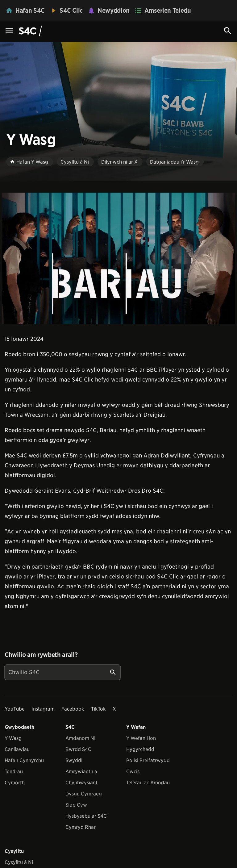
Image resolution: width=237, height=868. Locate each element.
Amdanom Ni (80, 738)
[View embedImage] (118, 258)
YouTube (15, 709)
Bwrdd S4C (78, 749)
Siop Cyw (76, 805)
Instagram (43, 709)
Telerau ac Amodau (148, 783)
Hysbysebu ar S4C (86, 816)
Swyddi (73, 760)
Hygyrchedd (140, 749)
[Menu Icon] (9, 31)
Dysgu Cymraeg (83, 794)
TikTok (98, 709)
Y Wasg (13, 738)
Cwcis (132, 771)
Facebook (72, 709)
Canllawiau (17, 749)
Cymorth (15, 783)
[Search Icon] (228, 31)
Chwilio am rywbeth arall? (41, 654)
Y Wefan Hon (141, 738)
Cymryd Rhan (81, 827)
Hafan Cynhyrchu (24, 760)
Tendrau (14, 771)
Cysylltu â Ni (19, 862)
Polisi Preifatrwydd (148, 760)
